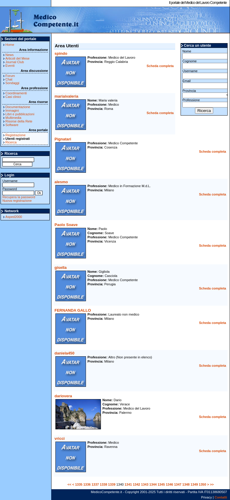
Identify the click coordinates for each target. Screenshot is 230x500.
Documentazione (17, 107)
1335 (78, 484)
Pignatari (63, 139)
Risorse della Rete (18, 121)
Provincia (204, 93)
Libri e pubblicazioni (19, 114)
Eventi (10, 65)
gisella (60, 267)
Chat (8, 79)
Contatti (220, 497)
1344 (153, 484)
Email (204, 84)
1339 (111, 484)
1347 (177, 484)
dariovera (63, 396)
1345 (161, 484)
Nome (204, 54)
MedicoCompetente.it (39, 20)
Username (18, 183)
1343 (144, 484)
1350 (202, 484)
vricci (60, 438)
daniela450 (65, 353)
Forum (10, 76)
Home (9, 44)
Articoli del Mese (17, 58)
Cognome (204, 64)
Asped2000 (13, 217)
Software (11, 125)
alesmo (61, 182)
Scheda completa (160, 66)
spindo (61, 53)
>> (212, 484)
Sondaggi (12, 83)
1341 (128, 484)
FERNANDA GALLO (73, 310)
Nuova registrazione (17, 200)
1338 (103, 484)
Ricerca (10, 142)
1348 (186, 484)
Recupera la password (18, 197)
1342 (136, 484)
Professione (204, 102)
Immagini (12, 110)
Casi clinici (13, 97)
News (9, 55)
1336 (86, 484)
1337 (95, 484)
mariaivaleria (66, 96)
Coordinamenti (16, 93)
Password (18, 191)
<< (69, 484)
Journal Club (14, 62)
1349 (194, 484)
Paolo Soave (66, 224)
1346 (169, 484)
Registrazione (15, 135)
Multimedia (13, 117)
